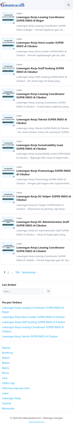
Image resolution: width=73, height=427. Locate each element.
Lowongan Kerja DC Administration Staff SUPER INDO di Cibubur (42, 223)
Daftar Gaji (8, 383)
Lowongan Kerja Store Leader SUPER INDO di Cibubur (40, 44)
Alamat (6, 347)
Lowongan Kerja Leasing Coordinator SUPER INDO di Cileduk (40, 249)
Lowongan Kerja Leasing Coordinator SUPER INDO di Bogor (40, 18)
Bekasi (6, 363)
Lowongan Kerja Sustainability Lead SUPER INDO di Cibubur (39, 146)
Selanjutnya (30, 272)
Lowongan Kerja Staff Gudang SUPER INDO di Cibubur (40, 70)
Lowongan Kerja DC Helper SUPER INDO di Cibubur (43, 198)
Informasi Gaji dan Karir (16, 388)
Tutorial (6, 403)
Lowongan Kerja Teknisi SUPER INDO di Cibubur (41, 121)
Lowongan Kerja (11, 398)
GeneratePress (36, 421)
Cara (4, 378)
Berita (5, 368)
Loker (5, 393)
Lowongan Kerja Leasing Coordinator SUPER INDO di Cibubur (40, 95)
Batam (6, 357)
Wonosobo (8, 408)
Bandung (7, 352)
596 (17, 272)
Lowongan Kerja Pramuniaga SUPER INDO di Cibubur (43, 172)
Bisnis (5, 373)
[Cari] (48, 291)
